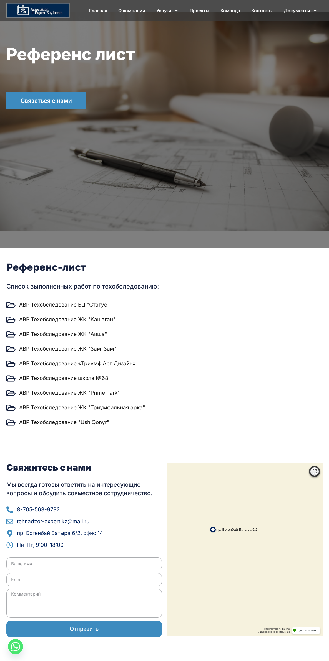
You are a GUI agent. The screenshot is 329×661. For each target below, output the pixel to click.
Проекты (199, 10)
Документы (300, 11)
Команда (230, 10)
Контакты (262, 10)
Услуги (167, 11)
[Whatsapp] (15, 646)
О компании (131, 10)
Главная (98, 10)
